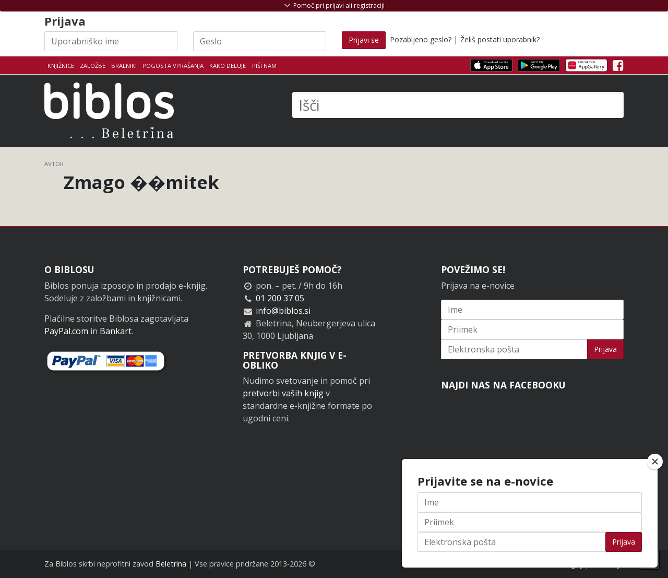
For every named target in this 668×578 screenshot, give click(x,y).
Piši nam (264, 65)
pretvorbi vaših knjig (283, 393)
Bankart (116, 331)
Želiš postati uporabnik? (500, 39)
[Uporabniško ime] (110, 41)
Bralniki (124, 65)
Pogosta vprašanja (173, 65)
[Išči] (458, 105)
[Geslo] (259, 41)
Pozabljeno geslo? (420, 39)
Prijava (605, 349)
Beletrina (171, 564)
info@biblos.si (283, 310)
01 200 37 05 (280, 298)
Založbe (92, 65)
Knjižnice (60, 65)
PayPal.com (66, 331)
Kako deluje (227, 65)
